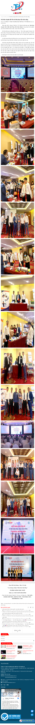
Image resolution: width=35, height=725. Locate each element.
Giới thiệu (3, 638)
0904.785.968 (5, 681)
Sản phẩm (3, 640)
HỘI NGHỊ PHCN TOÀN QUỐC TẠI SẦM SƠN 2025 (13, 609)
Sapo (25, 722)
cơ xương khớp (7, 603)
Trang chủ (3, 636)
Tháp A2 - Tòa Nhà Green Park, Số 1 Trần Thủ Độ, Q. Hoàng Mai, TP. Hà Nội (18, 679)
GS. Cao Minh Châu (14, 603)
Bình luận (17, 631)
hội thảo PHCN (22, 603)
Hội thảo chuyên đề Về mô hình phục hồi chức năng (14, 19)
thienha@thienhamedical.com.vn (8, 682)
